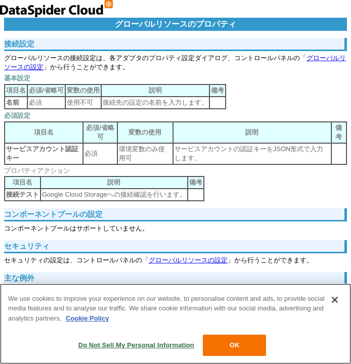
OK (235, 345)
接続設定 (19, 43)
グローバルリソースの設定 (188, 260)
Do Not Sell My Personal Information (136, 345)
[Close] (335, 300)
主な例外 (19, 278)
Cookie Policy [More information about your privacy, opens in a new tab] (87, 318)
